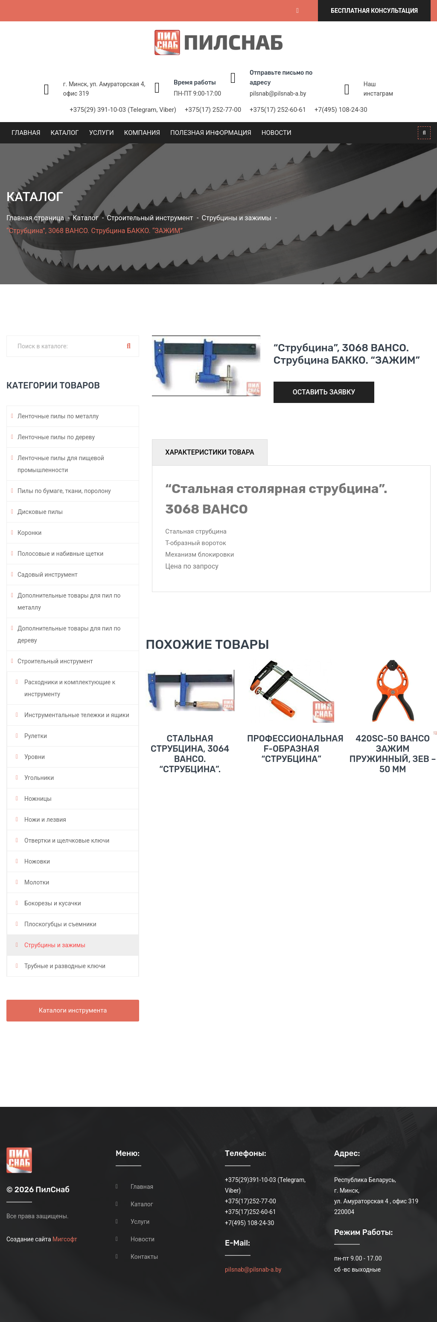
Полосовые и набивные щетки (60, 553)
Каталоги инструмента (73, 1010)
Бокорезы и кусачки (52, 903)
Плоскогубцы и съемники (60, 924)
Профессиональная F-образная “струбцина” (295, 773)
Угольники (39, 777)
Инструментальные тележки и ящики (76, 715)
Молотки (36, 882)
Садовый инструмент (47, 574)
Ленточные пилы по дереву (56, 437)
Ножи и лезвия (45, 819)
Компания (142, 133)
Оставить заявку (324, 392)
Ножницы (38, 798)
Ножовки (37, 861)
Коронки (29, 532)
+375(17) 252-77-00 (213, 110)
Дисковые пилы (40, 511)
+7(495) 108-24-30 (341, 110)
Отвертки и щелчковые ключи (66, 840)
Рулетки (35, 735)
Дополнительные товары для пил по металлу (69, 601)
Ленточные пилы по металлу (58, 416)
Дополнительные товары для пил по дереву (69, 634)
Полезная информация (210, 133)
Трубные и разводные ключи (64, 966)
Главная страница (35, 218)
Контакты (144, 1256)
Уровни (34, 756)
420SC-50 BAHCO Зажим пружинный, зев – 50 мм (393, 778)
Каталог (65, 133)
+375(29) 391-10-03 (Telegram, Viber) (123, 110)
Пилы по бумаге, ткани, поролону (64, 490)
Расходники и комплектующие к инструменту (69, 688)
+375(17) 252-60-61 (278, 110)
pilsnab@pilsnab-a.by (278, 93)
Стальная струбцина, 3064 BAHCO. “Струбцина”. (190, 778)
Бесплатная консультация (374, 10)
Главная (26, 133)
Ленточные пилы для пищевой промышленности (60, 464)
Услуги (101, 133)
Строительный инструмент (150, 218)
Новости (276, 133)
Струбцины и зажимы (236, 218)
